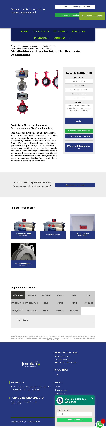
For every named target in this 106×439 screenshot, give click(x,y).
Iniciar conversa (75, 420)
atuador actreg (48, 46)
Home (24, 31)
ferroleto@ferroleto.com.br (66, 362)
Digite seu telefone (79, 94)
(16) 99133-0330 (62, 359)
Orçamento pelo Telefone (79, 136)
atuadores (35, 46)
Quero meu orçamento (75, 185)
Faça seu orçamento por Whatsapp (75, 15)
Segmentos (60, 31)
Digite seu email (79, 86)
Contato (59, 38)
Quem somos (41, 31)
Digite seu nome (79, 78)
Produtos (40, 38)
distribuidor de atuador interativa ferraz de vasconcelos (31, 49)
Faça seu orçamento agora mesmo (75, 7)
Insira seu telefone (64, 410)
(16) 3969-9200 (62, 356)
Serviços (77, 31)
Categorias (25, 46)
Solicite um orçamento (92, 16)
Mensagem (79, 102)
